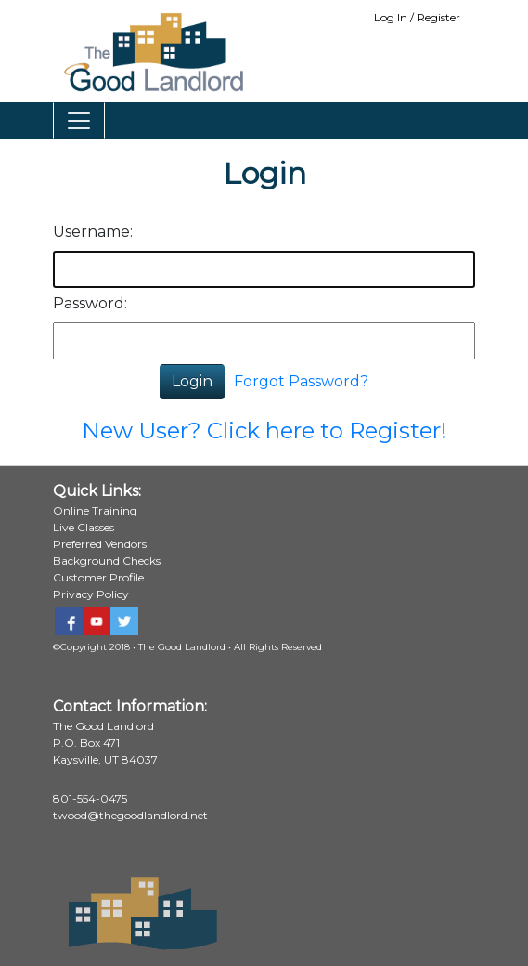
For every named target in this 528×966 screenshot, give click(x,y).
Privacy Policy (91, 594)
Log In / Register (417, 17)
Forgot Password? (301, 381)
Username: (93, 232)
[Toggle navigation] (79, 120)
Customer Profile (98, 577)
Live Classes (83, 527)
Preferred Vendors (100, 544)
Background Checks (107, 561)
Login (192, 381)
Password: (90, 303)
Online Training (95, 510)
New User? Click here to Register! (264, 430)
